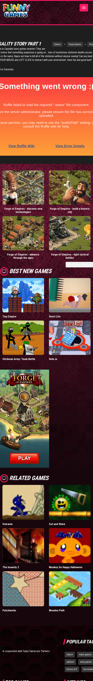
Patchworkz (9, 610)
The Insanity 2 (10, 567)
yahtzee (70, 662)
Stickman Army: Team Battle (18, 359)
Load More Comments (79, 264)
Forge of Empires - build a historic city (70, 210)
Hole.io (53, 359)
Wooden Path (57, 610)
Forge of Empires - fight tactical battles (70, 256)
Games (57, 44)
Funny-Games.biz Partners (36, 651)
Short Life (55, 316)
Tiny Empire (9, 316)
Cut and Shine (57, 524)
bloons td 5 (72, 669)
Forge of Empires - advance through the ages (23, 256)
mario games (85, 654)
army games (86, 662)
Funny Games (75, 44)
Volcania (7, 524)
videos (70, 654)
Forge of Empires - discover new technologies (23, 210)
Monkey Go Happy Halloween (65, 567)
